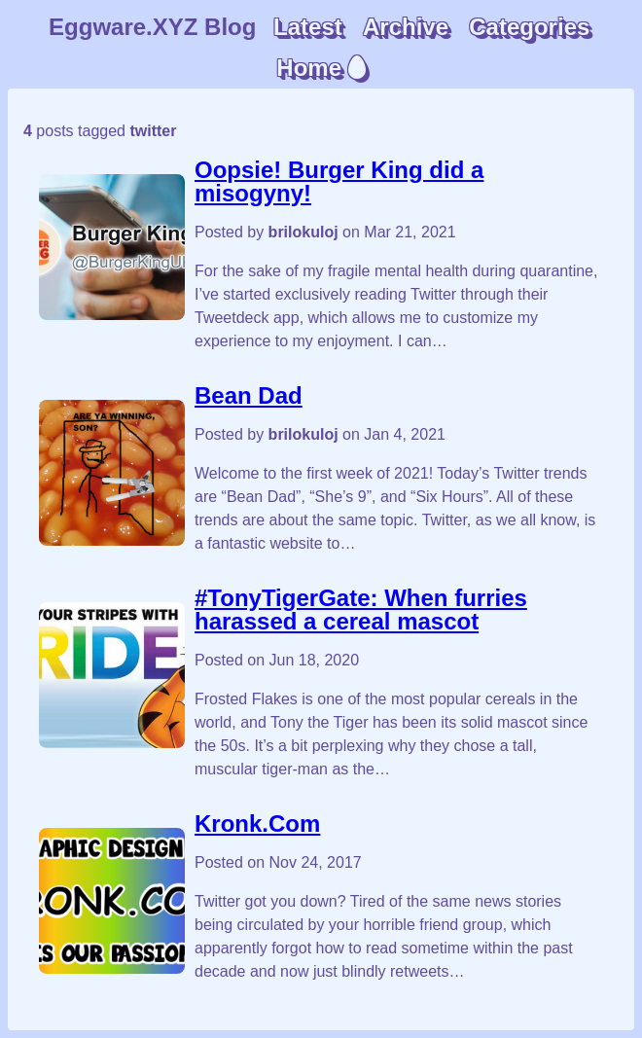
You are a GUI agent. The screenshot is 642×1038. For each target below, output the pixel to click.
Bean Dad (249, 395)
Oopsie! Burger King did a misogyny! (339, 181)
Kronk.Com (257, 823)
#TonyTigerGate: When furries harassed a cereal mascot (361, 609)
